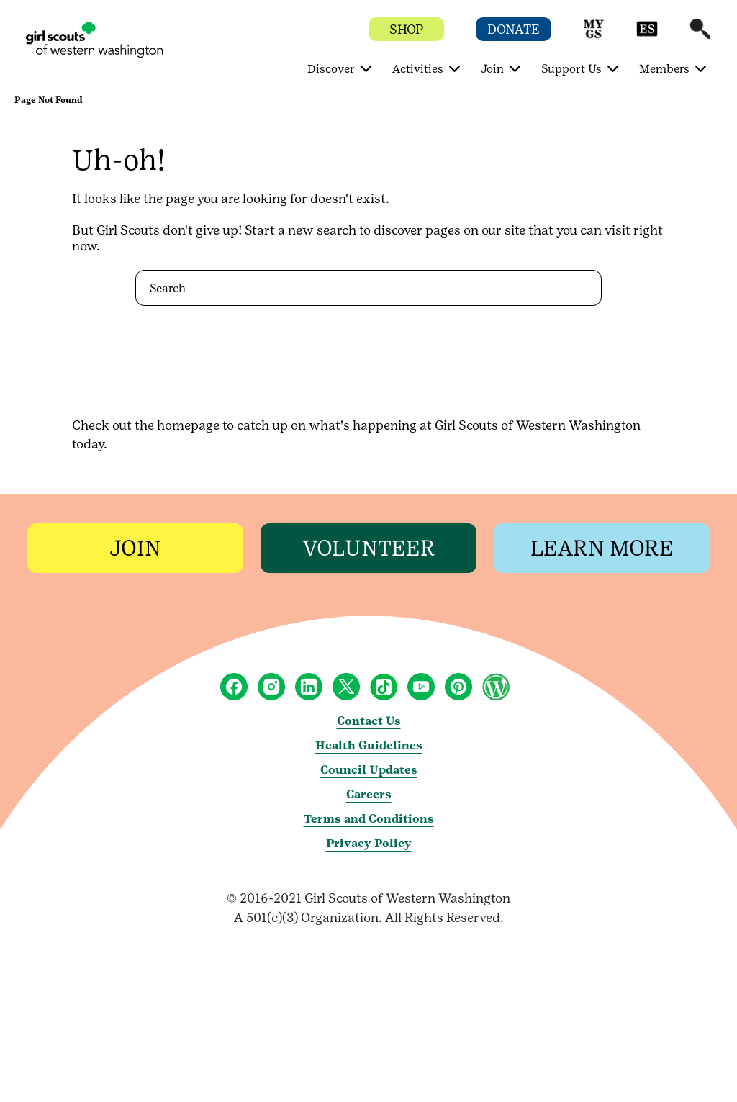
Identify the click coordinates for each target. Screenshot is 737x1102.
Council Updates (368, 770)
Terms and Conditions (369, 819)
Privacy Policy (369, 843)
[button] (594, 35)
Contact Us (369, 721)
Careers (369, 794)
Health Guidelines (368, 745)
